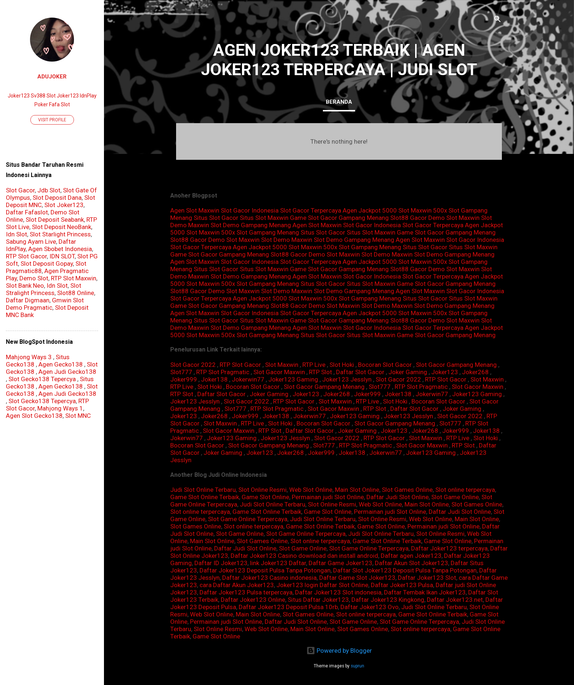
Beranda (339, 102)
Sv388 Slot (43, 96)
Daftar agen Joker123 (411, 555)
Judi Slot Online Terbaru (203, 489)
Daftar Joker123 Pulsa (402, 585)
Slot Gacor (20, 190)
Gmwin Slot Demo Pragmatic (45, 304)
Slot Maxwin (281, 364)
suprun (357, 666)
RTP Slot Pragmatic (222, 372)
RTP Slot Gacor (240, 364)
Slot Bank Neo (25, 285)
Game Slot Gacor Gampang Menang (339, 217)
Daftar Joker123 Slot (427, 577)
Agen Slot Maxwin (194, 210)
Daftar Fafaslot (27, 212)
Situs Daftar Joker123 (318, 599)
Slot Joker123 (63, 205)
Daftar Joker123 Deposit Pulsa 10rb (288, 607)
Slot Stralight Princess (43, 289)
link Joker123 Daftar (278, 563)
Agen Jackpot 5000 (370, 210)
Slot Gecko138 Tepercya (42, 379)
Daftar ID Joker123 (220, 563)
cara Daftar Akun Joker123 (237, 585)
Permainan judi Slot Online (328, 497)
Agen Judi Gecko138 (67, 371)
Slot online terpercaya (465, 489)
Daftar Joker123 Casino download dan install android (304, 555)
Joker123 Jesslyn (347, 379)
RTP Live (313, 364)
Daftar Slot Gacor (360, 372)
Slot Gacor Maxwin (279, 372)
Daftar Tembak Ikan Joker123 (425, 592)
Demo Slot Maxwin (454, 217)
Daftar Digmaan (27, 300)
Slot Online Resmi (262, 489)
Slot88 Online (75, 293)
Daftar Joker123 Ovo (369, 607)
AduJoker (52, 76)
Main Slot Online (357, 489)
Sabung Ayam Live (31, 241)
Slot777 (181, 372)
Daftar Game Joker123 (340, 563)
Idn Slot (16, 234)
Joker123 (444, 372)
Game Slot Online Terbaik (204, 497)
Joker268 (475, 372)
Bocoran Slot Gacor (385, 364)
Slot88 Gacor (408, 217)
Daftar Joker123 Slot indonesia (338, 592)
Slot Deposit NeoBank (61, 227)
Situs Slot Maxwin (264, 217)
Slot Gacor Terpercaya (310, 210)
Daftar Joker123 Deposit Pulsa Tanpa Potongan (265, 570)
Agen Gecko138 (60, 364)
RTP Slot (320, 372)
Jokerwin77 (248, 379)
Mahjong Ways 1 (60, 408)
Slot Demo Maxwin (286, 239)
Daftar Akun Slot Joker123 (411, 563)
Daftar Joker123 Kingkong (387, 599)
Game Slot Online (265, 497)
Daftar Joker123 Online (253, 599)
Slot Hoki (341, 364)
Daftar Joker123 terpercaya (449, 548)
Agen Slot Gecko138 (34, 415)
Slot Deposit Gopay (46, 263)
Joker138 (214, 379)
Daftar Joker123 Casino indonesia (269, 577)
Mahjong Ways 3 (29, 357)
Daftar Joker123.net (455, 599)
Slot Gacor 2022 (193, 364)
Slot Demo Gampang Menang (250, 225)
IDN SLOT (62, 256)
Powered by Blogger (339, 650)
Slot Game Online (455, 497)
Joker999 (183, 379)
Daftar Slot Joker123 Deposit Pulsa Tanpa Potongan (405, 570)
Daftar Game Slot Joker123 (357, 577)
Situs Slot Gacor (216, 217)
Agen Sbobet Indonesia (60, 249)
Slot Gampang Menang (267, 232)
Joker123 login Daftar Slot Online (322, 585)
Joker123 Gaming (293, 379)
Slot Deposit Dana (57, 197)
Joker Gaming (407, 372)
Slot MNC (78, 415)
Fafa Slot (59, 104)
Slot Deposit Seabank (55, 219)
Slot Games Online (407, 489)
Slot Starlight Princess (60, 234)
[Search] (497, 20)
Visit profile (52, 119)
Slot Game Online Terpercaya (247, 519)
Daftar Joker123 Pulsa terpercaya (246, 592)
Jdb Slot (48, 190)
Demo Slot (33, 278)
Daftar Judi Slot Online (397, 497)
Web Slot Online (310, 489)
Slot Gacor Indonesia (250, 210)
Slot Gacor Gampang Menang (456, 364)
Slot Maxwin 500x (422, 210)
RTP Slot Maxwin (73, 278)
